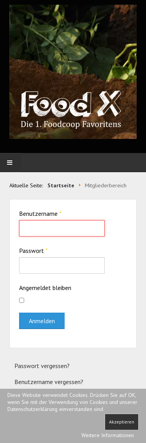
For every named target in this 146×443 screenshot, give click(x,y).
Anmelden (42, 321)
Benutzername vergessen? (48, 382)
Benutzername (40, 213)
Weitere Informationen (107, 435)
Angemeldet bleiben (45, 288)
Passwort (33, 250)
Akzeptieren (121, 422)
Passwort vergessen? (42, 366)
